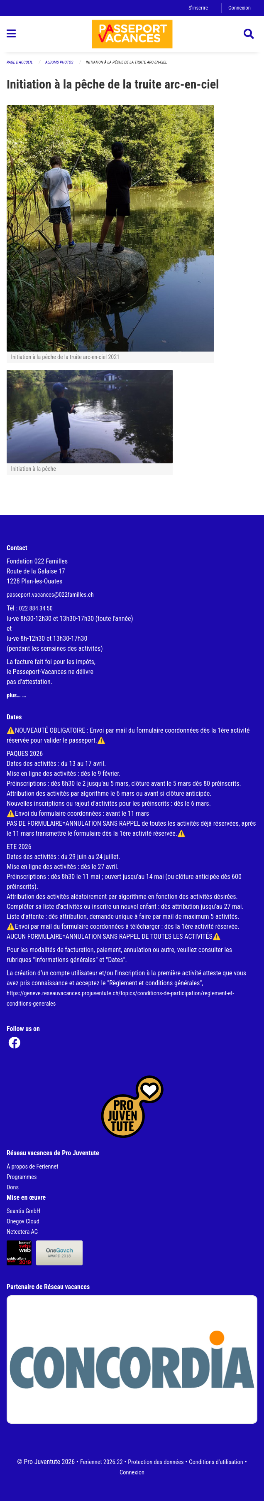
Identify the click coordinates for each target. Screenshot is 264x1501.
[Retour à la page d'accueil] (132, 34)
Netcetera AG (22, 1231)
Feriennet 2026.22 (101, 1462)
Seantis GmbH (23, 1211)
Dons (13, 1187)
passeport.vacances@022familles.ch (50, 594)
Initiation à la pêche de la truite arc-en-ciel (126, 62)
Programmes (22, 1177)
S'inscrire (198, 8)
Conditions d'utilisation (216, 1462)
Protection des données (155, 1462)
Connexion (239, 8)
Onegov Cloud (23, 1221)
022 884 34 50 (36, 608)
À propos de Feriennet (32, 1166)
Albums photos (59, 62)
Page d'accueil (20, 62)
